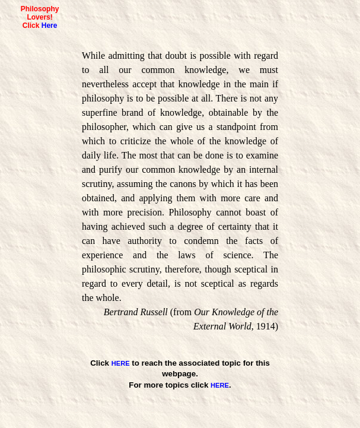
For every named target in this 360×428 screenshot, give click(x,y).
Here (50, 25)
